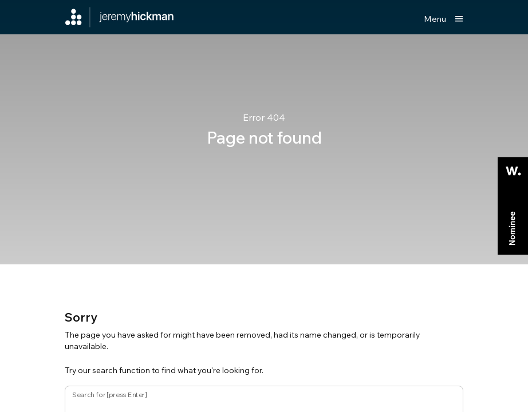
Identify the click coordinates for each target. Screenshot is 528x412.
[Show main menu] (443, 19)
